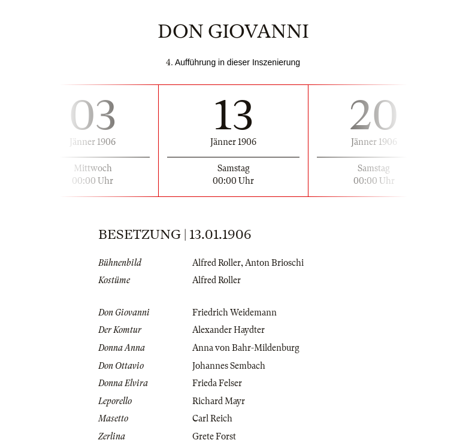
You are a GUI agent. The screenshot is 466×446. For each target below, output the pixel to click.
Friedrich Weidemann (234, 312)
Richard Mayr (218, 401)
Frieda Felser (217, 383)
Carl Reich (212, 418)
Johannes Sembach (228, 366)
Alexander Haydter (228, 330)
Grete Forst (214, 436)
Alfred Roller (216, 263)
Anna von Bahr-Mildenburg (245, 348)
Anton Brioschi (274, 263)
